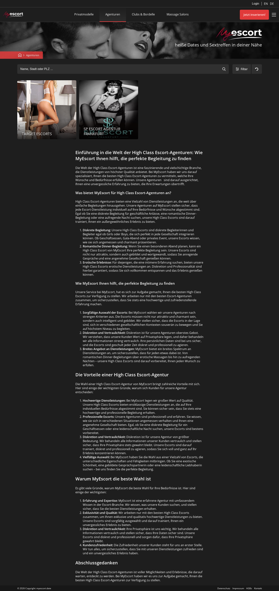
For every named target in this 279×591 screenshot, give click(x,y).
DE (272, 4)
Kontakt (258, 588)
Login (255, 3)
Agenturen (112, 14)
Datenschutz (223, 588)
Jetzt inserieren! (254, 15)
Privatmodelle (84, 14)
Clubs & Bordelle (143, 14)
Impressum (238, 588)
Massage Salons (178, 14)
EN (266, 4)
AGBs (249, 588)
